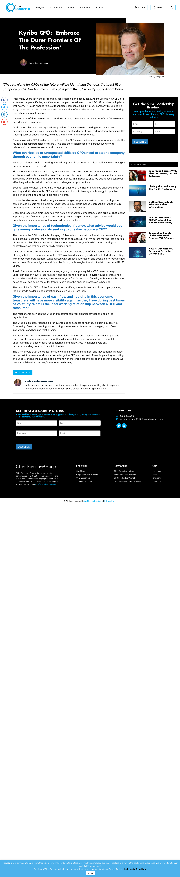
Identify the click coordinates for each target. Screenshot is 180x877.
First (18, 427)
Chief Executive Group (93, 501)
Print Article (22, 372)
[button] (4, 100)
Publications (82, 465)
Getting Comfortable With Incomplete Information (161, 204)
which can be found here (134, 869)
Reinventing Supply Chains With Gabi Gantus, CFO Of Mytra (161, 235)
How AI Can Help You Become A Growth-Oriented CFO (161, 251)
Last (61, 427)
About (155, 465)
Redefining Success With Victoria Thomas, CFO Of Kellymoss (163, 173)
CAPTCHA (21, 439)
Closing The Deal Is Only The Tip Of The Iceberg (162, 187)
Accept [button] (90, 873)
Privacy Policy (110, 501)
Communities (120, 465)
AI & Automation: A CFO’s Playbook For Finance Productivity (160, 220)
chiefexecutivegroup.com (46, 484)
